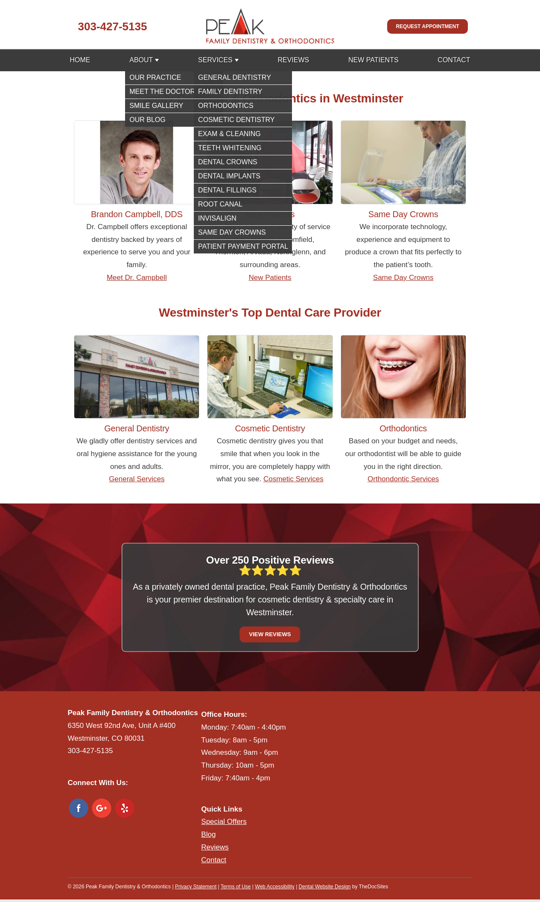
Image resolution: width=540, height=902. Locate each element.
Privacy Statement (195, 887)
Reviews (293, 60)
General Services (136, 479)
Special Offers (223, 822)
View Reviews (270, 634)
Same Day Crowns (403, 278)
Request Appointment (427, 26)
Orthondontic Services (403, 479)
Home (80, 60)
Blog (208, 834)
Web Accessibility (274, 887)
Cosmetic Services (293, 479)
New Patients (373, 60)
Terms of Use (236, 887)
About (141, 60)
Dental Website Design (325, 887)
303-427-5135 (112, 26)
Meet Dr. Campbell (137, 278)
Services (215, 60)
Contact (454, 60)
